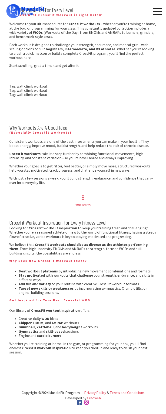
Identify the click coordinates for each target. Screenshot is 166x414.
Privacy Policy (95, 392)
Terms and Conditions (127, 392)
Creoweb (94, 398)
